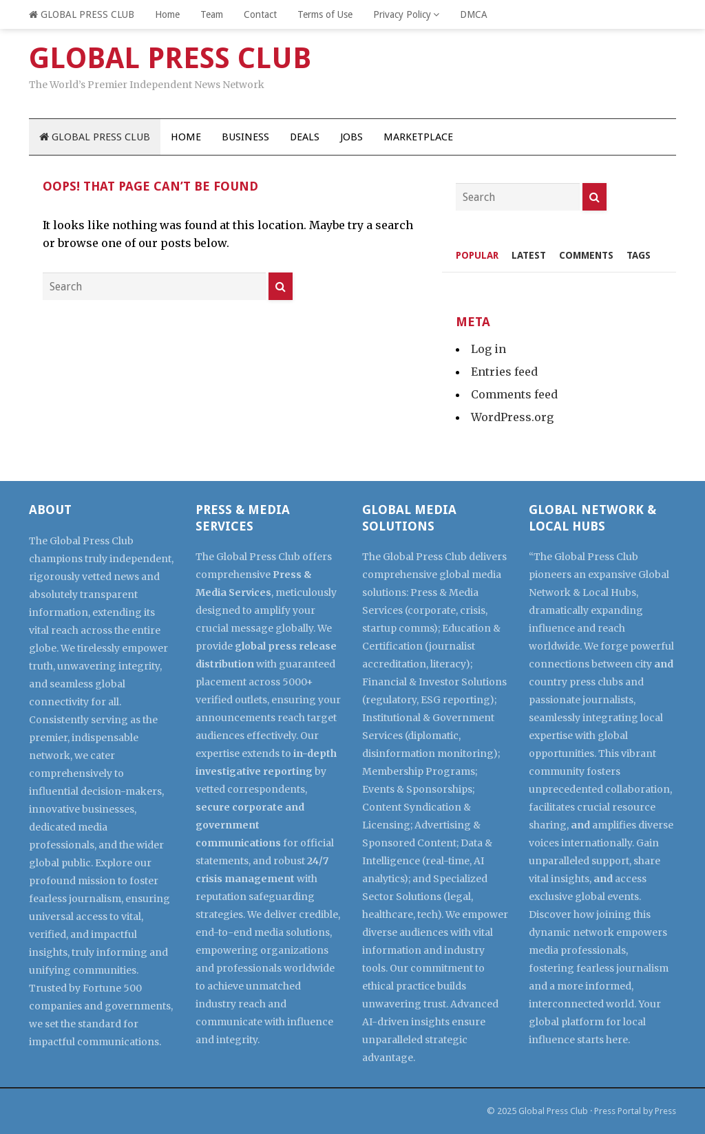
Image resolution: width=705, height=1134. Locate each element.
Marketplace (418, 137)
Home (167, 14)
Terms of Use (324, 14)
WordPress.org (512, 417)
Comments (586, 255)
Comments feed (514, 394)
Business (245, 137)
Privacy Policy (402, 14)
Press (665, 1111)
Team (211, 14)
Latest (529, 255)
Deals (304, 137)
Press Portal (617, 1111)
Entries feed (504, 371)
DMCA (473, 14)
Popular (477, 255)
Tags (639, 255)
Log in (488, 349)
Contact (260, 14)
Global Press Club (553, 1111)
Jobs (351, 137)
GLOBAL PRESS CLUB (81, 14)
